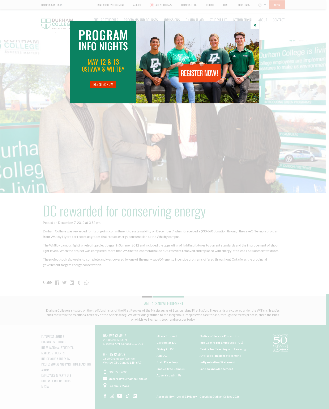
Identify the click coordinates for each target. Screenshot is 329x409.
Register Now (103, 84)
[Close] (255, 25)
